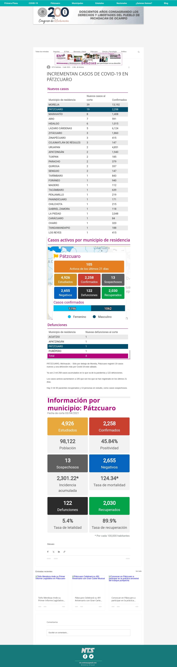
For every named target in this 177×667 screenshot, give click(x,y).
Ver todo (139, 571)
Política (123, 52)
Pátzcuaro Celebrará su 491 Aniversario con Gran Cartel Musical (88, 599)
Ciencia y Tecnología (109, 52)
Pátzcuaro (94, 52)
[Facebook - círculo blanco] (85, 656)
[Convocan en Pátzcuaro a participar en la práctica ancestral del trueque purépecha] (125, 584)
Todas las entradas (42, 52)
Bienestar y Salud (80, 52)
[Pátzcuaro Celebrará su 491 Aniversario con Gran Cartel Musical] (88, 584)
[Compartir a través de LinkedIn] (59, 552)
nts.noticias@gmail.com (88, 663)
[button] (139, 52)
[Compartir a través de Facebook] (48, 552)
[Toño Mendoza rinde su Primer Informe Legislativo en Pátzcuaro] (52, 584)
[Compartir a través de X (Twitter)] (53, 552)
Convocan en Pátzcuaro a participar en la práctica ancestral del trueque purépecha (123, 599)
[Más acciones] (129, 67)
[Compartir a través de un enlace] (64, 552)
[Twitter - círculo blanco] (91, 656)
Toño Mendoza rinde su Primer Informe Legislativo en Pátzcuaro (50, 599)
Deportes (56, 52)
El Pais (66, 52)
